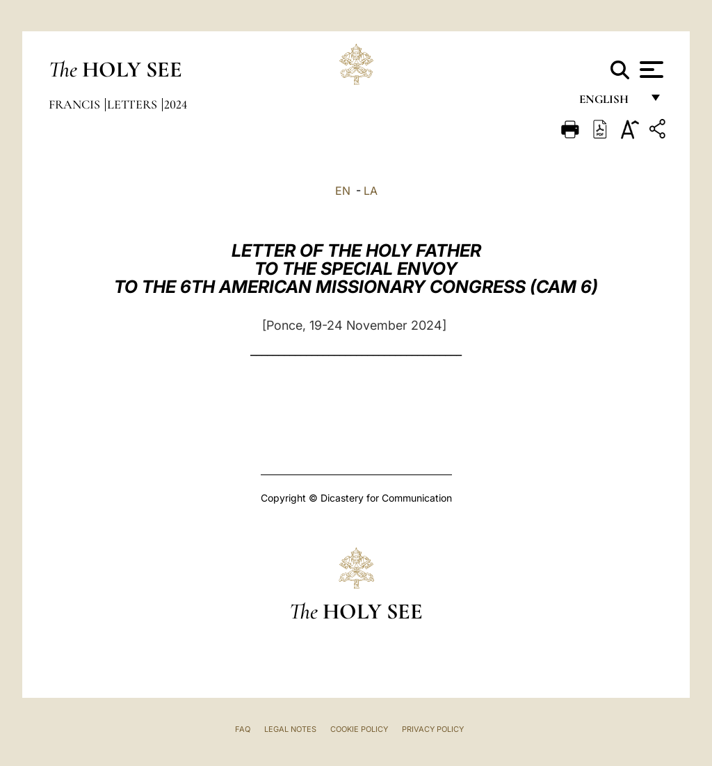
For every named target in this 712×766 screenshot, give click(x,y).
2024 (175, 104)
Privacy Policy (433, 729)
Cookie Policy (359, 729)
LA (371, 191)
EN (342, 191)
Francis (76, 104)
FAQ (242, 729)
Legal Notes (290, 729)
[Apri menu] (649, 69)
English (610, 102)
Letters (133, 104)
